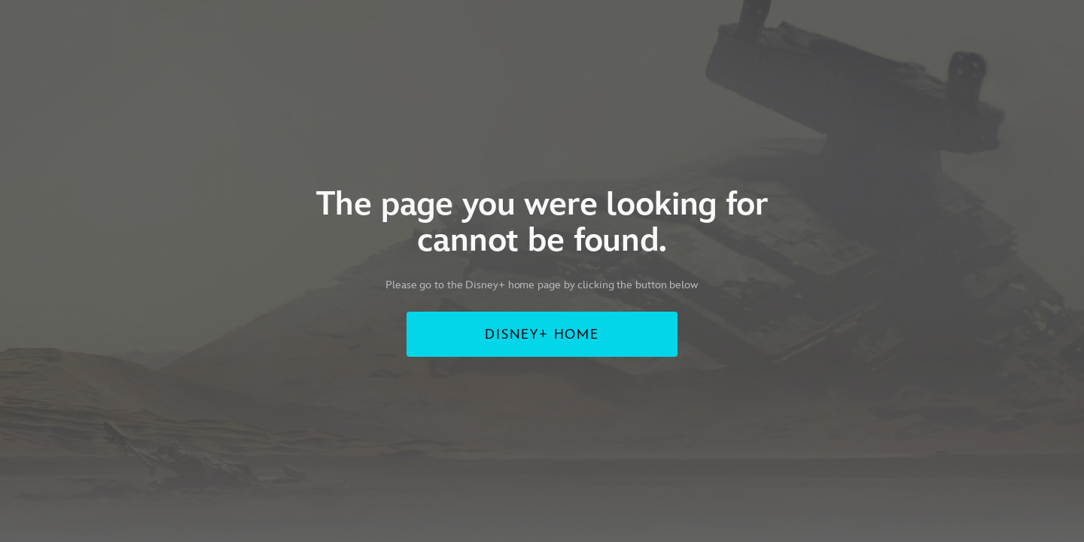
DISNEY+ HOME (542, 334)
